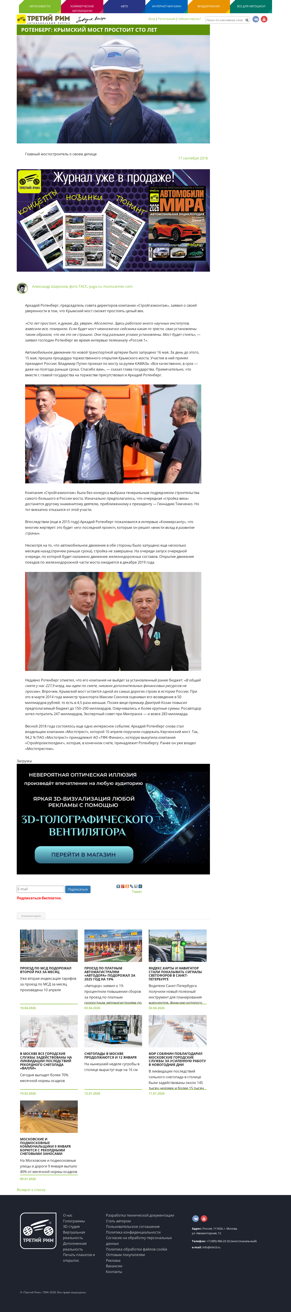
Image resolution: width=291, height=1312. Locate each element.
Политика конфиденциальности (133, 1232)
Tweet (137, 891)
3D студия (71, 1226)
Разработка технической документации (140, 1215)
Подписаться (78, 889)
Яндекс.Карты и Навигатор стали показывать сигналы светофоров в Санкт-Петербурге (175, 973)
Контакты (114, 1271)
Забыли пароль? (189, 19)
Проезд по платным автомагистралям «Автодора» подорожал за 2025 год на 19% (109, 973)
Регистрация (166, 19)
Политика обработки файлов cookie (136, 1249)
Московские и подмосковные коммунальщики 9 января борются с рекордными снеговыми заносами (45, 1146)
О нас (67, 1215)
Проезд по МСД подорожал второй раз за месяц (45, 970)
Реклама (113, 1260)
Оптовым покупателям (125, 1254)
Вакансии (114, 1266)
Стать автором (118, 1221)
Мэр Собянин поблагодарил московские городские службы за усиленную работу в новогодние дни (177, 1059)
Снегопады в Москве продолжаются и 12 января (110, 1055)
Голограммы (74, 1221)
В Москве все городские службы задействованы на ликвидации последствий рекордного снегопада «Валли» (46, 1060)
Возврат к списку (31, 1189)
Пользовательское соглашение (133, 1226)
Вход (151, 19)
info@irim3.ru (206, 1247)
